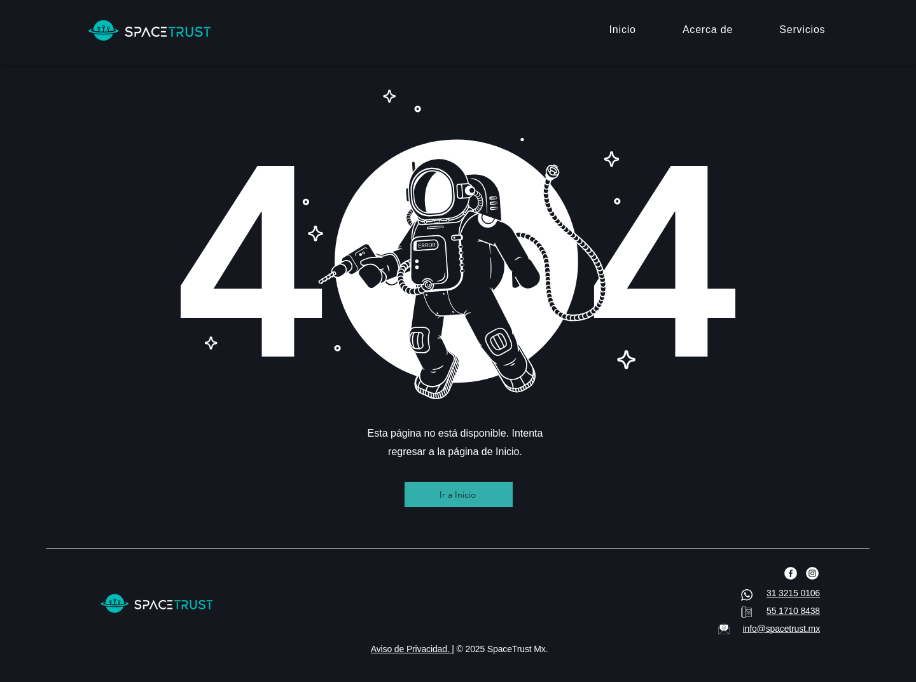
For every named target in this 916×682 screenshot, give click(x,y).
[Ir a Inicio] (459, 494)
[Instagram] (812, 573)
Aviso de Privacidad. (411, 649)
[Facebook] (790, 573)
